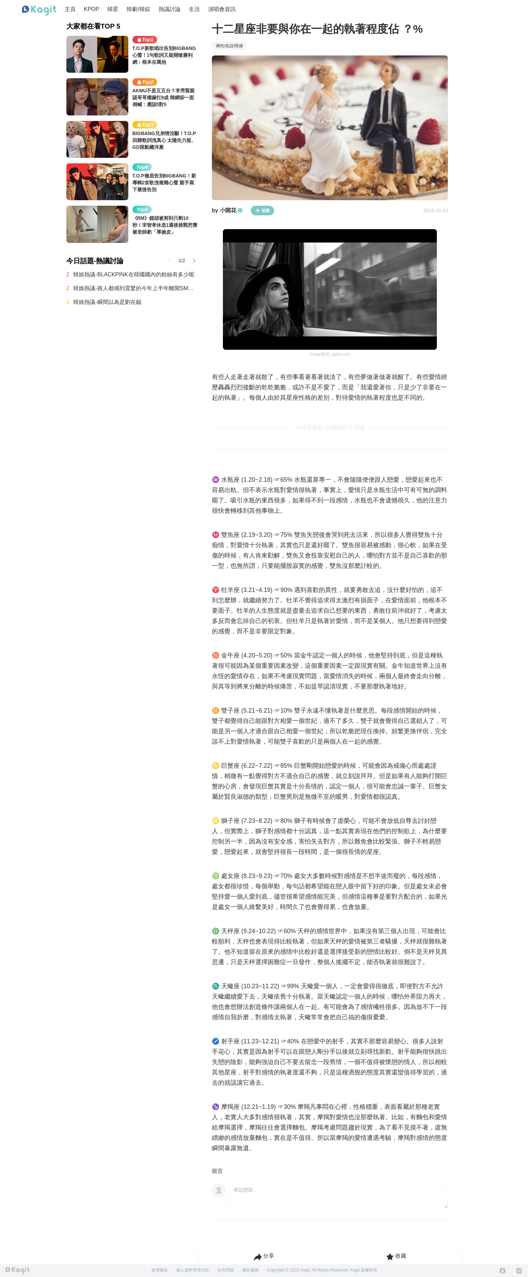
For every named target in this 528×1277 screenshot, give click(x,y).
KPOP (91, 9)
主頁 (70, 9)
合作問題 (225, 1270)
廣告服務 (250, 1270)
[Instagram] (519, 1270)
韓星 (112, 9)
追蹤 (262, 210)
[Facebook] (502, 1270)
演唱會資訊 (222, 9)
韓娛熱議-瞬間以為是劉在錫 (107, 302)
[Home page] (39, 11)
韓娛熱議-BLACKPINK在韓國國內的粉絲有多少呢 (133, 274)
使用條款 (159, 1270)
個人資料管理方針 (192, 1270)
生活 (194, 9)
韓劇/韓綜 (138, 9)
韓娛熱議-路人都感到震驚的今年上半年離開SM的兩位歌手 (135, 288)
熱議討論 (170, 9)
